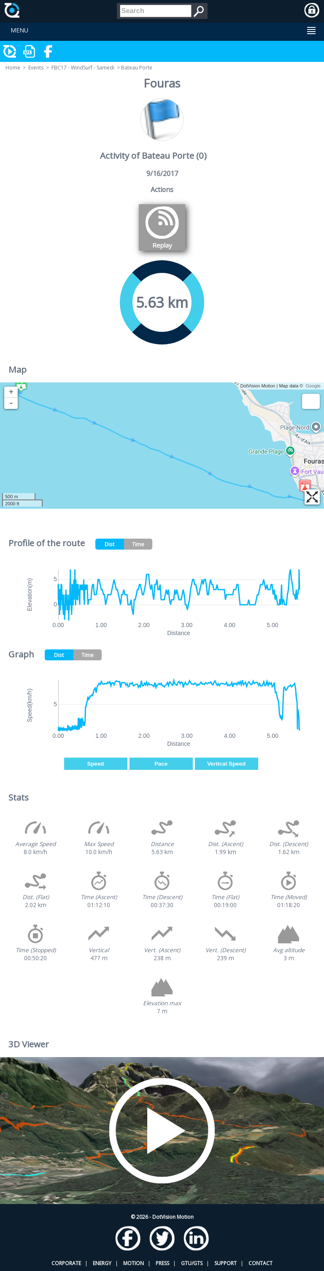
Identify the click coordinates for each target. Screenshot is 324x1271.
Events (35, 67)
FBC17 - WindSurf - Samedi (82, 67)
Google (313, 385)
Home (12, 67)
